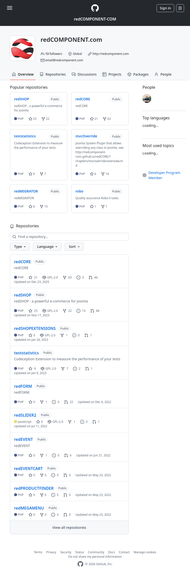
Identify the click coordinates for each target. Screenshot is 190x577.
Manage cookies (145, 552)
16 (105, 174)
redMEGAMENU (29, 508)
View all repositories (69, 527)
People (162, 74)
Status (79, 552)
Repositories (53, 74)
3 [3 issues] (80, 277)
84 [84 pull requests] (94, 311)
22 (45, 119)
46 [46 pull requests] (93, 277)
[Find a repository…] (69, 237)
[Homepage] (95, 8)
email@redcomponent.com (64, 60)
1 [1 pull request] (88, 335)
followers (53, 54)
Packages (138, 74)
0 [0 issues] (76, 335)
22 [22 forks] (67, 311)
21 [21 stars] (33, 277)
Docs (111, 552)
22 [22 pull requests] (68, 402)
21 (94, 119)
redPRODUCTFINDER (34, 488)
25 (32, 119)
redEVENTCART (28, 468)
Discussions (84, 74)
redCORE (22, 261)
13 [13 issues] (81, 311)
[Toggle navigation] (9, 8)
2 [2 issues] (76, 368)
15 (44, 206)
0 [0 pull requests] (67, 475)
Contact (124, 552)
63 (107, 119)
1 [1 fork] (64, 335)
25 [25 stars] (33, 311)
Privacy (51, 552)
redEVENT (23, 439)
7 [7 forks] (64, 368)
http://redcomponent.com (111, 54)
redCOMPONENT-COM (95, 19)
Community (96, 552)
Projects (111, 74)
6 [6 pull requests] (67, 455)
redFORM (23, 386)
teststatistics (26, 353)
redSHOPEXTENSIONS (35, 328)
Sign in (165, 8)
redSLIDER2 (25, 415)
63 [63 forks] (67, 277)
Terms (38, 552)
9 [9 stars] (32, 368)
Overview (23, 74)
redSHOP (22, 295)
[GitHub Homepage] (80, 564)
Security (65, 552)
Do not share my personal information (95, 557)
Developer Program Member (161, 175)
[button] (20, 247)
